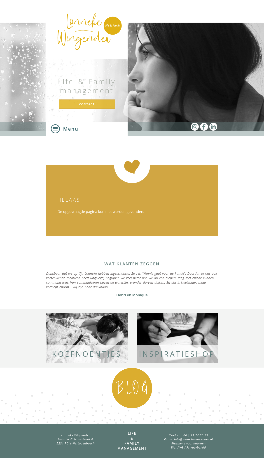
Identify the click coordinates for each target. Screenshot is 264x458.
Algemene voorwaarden (188, 443)
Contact (87, 104)
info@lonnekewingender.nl (193, 439)
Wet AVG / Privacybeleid (188, 447)
